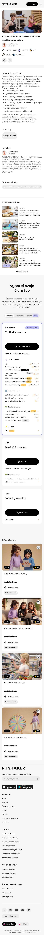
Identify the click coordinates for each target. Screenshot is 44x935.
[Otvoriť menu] (40, 4)
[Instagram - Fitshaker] (10, 910)
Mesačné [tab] (9, 315)
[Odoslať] (37, 778)
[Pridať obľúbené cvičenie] (15, 208)
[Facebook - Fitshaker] (4, 910)
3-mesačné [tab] (20, 315)
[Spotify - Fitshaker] (22, 910)
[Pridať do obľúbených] (10, 60)
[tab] (32, 315)
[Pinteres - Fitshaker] (28, 910)
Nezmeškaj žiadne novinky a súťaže (16, 774)
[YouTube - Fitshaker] (16, 910)
